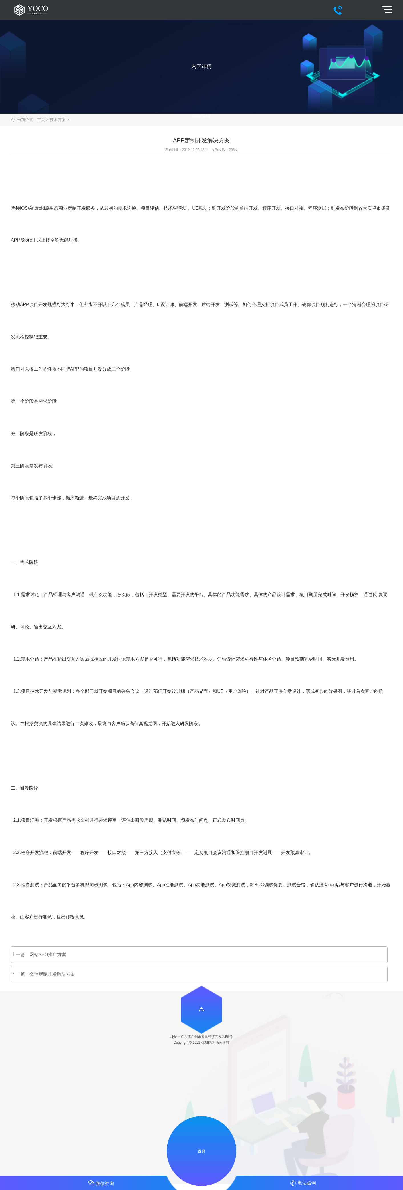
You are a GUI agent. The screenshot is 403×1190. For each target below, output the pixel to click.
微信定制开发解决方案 (52, 974)
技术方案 (58, 119)
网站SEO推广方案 (48, 954)
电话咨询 (302, 1183)
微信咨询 (101, 1182)
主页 (41, 119)
